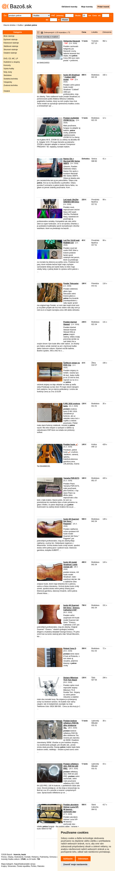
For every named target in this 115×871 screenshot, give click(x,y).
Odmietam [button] (83, 859)
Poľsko (33, 866)
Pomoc (4, 857)
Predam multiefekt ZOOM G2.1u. (71, 119)
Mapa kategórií (7, 864)
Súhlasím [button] (67, 859)
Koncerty (7, 65)
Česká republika (23, 866)
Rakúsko (40, 866)
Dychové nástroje (11, 39)
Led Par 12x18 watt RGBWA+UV (71, 241)
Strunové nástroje (11, 50)
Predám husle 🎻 (70, 444)
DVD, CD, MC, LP (11, 59)
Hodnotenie (18, 857)
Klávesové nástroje (11, 43)
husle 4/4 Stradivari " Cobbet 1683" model (71, 77)
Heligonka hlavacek (71, 41)
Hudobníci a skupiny (12, 62)
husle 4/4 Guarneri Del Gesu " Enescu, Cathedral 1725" (71, 607)
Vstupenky (8, 82)
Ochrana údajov (55, 857)
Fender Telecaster (71, 283)
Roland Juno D (69, 648)
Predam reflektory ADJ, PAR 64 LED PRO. (71, 766)
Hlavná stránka (9, 25)
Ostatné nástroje (10, 53)
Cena (84, 32)
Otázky (10, 857)
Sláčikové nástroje (11, 46)
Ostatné (7, 91)
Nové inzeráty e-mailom (47, 37)
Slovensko (12, 866)
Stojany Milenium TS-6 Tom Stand (70, 679)
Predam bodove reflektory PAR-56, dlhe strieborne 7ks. (71, 724)
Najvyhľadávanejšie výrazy (24, 864)
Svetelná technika (11, 79)
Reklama (35, 857)
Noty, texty (8, 72)
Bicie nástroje (9, 36)
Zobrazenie (106, 32)
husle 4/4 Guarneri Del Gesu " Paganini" (71, 521)
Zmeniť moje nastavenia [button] (75, 864)
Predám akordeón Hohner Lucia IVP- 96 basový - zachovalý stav (71, 808)
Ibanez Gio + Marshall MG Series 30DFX (71, 161)
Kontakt (27, 857)
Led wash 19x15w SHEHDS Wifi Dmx (71, 201)
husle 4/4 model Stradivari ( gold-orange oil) (70, 564)
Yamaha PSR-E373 (71, 478)
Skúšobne (8, 75)
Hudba (20, 25)
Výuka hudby (9, 69)
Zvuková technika (11, 85)
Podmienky (44, 857)
